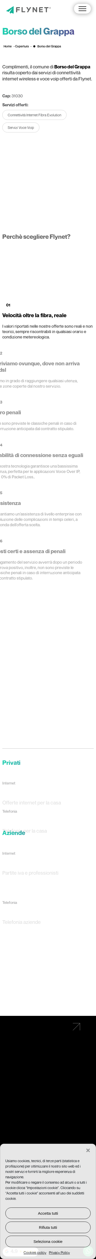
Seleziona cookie (48, 1241)
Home (8, 46)
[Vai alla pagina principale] (28, 10)
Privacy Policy (59, 1252)
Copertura (22, 46)
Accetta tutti (48, 1213)
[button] (88, 1150)
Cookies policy (35, 1252)
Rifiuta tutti (48, 1227)
